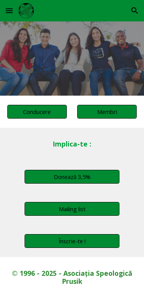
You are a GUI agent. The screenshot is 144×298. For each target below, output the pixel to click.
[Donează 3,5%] (72, 176)
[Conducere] (37, 111)
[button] (9, 10)
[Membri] (107, 111)
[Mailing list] (72, 208)
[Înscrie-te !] (72, 240)
